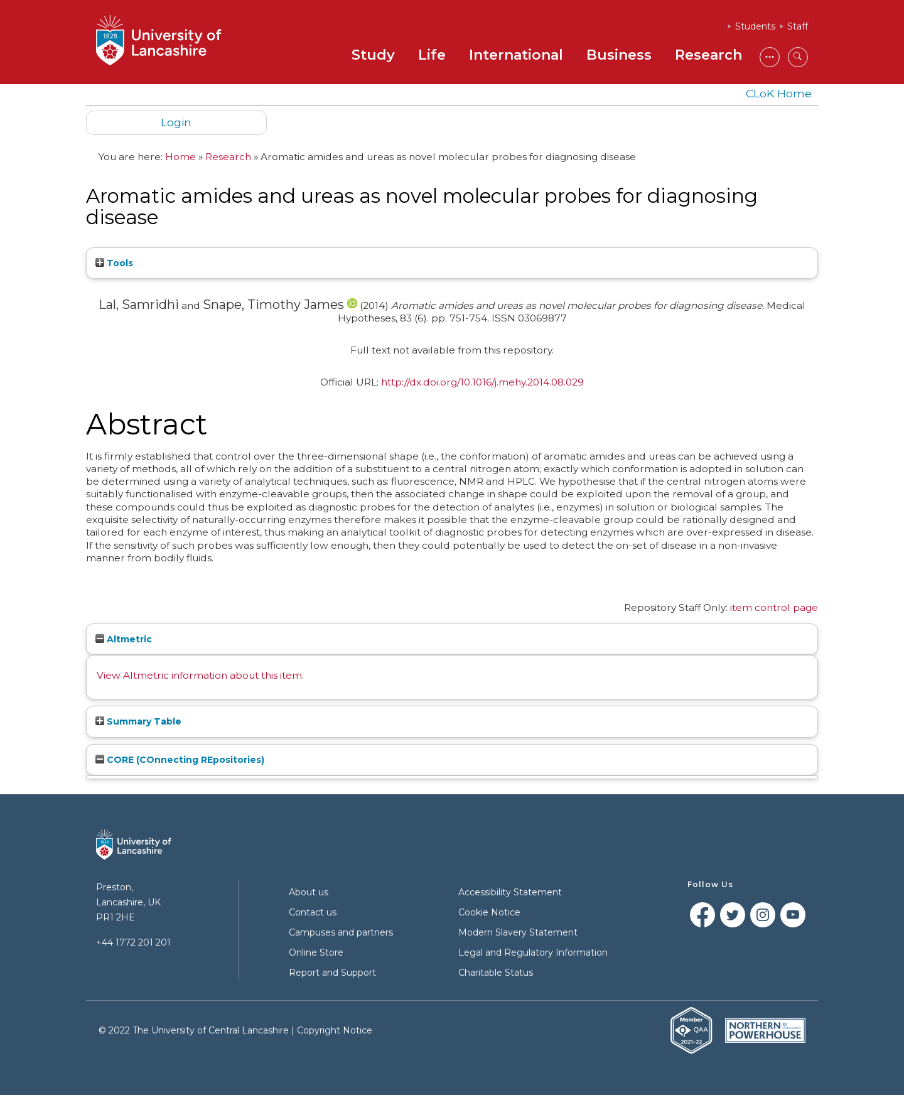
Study (373, 54)
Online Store (316, 952)
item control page (774, 607)
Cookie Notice (489, 912)
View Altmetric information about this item (199, 675)
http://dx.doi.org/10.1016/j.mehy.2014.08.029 (482, 382)
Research (708, 54)
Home (180, 157)
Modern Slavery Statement (518, 932)
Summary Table (138, 721)
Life (432, 54)
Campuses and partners (341, 932)
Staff (797, 26)
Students (755, 26)
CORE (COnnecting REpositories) (179, 759)
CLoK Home (779, 93)
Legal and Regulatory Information (533, 952)
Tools (114, 263)
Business (619, 54)
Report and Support (332, 972)
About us (308, 892)
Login (176, 122)
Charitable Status (495, 972)
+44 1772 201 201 (133, 942)
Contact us (312, 912)
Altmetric (123, 639)
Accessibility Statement (510, 892)
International (516, 54)
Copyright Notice (334, 1030)
